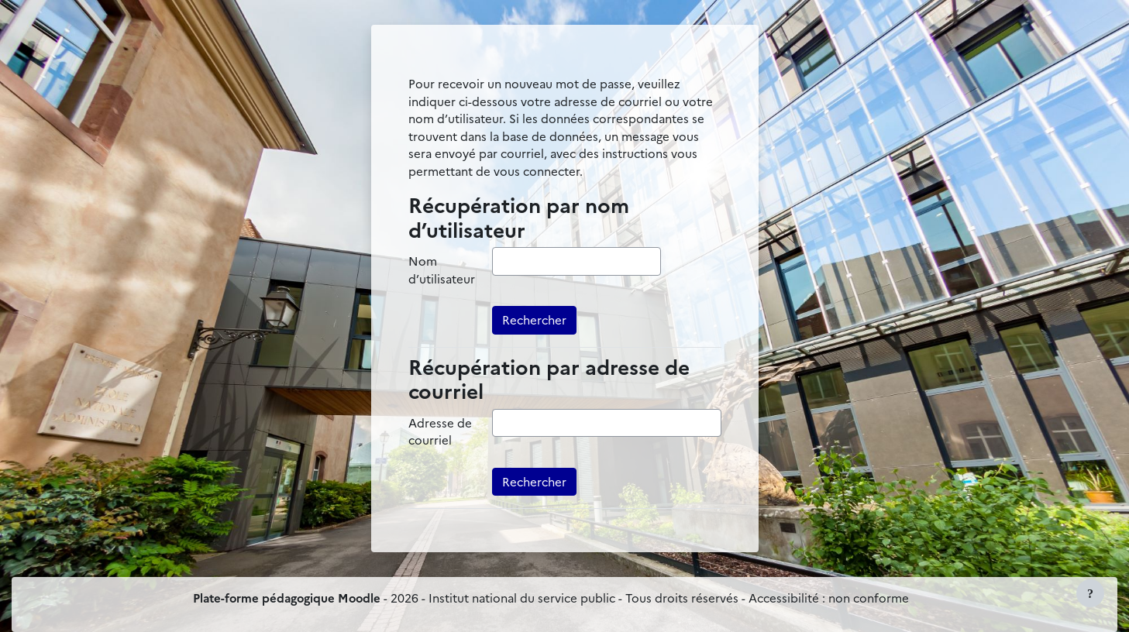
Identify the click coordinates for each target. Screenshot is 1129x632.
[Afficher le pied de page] (1090, 593)
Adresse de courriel (440, 431)
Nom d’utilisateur (441, 269)
